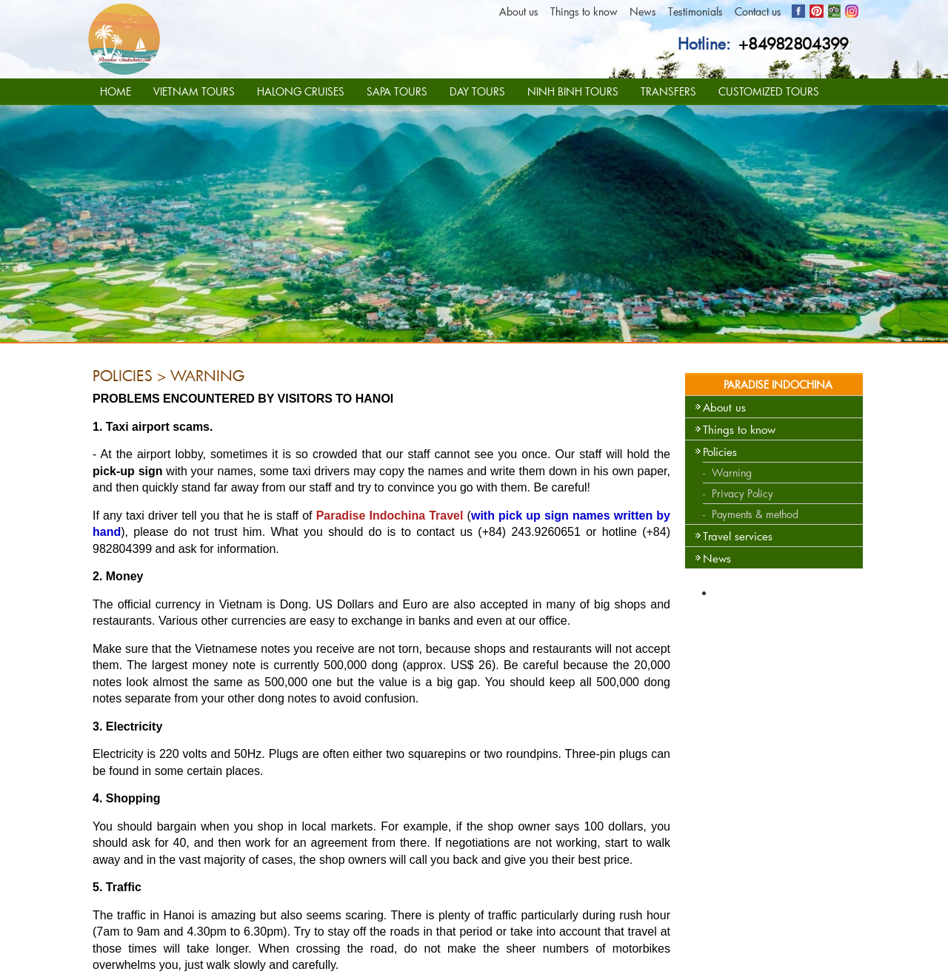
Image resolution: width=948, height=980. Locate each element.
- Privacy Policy (738, 493)
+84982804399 (793, 43)
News (643, 11)
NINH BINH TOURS (572, 91)
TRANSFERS (668, 91)
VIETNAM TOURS (194, 91)
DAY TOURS (477, 91)
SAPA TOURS (397, 91)
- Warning (727, 473)
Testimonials (695, 11)
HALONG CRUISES (300, 91)
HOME (115, 91)
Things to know (584, 11)
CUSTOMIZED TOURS (768, 91)
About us (518, 11)
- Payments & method (750, 514)
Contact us (758, 11)
